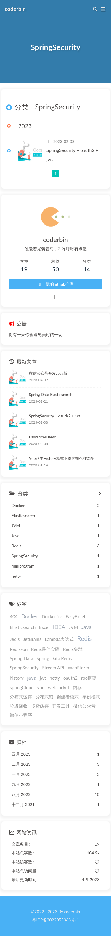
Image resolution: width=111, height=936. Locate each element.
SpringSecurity (24, 667)
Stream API (53, 667)
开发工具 (61, 705)
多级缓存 (40, 705)
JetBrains (32, 639)
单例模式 (91, 696)
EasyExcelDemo (42, 437)
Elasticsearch (23, 627)
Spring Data (21, 658)
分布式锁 (44, 696)
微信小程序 (21, 715)
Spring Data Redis (54, 658)
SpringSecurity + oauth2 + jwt (72, 154)
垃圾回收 (19, 705)
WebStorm (78, 667)
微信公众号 (84, 705)
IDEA (59, 627)
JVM (73, 627)
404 (14, 616)
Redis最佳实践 (45, 649)
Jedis (15, 639)
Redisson (19, 649)
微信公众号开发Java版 (48, 373)
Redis (84, 638)
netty (54, 678)
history (17, 678)
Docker (29, 616)
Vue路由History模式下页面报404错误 (61, 458)
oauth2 (70, 678)
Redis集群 (73, 649)
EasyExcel (75, 616)
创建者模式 (68, 696)
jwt (43, 678)
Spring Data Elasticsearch (51, 394)
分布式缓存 (21, 696)
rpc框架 (88, 678)
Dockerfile (52, 616)
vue (41, 687)
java (31, 677)
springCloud (22, 687)
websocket (58, 687)
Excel (44, 627)
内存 (77, 687)
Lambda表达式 (59, 639)
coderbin (15, 8)
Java (86, 627)
